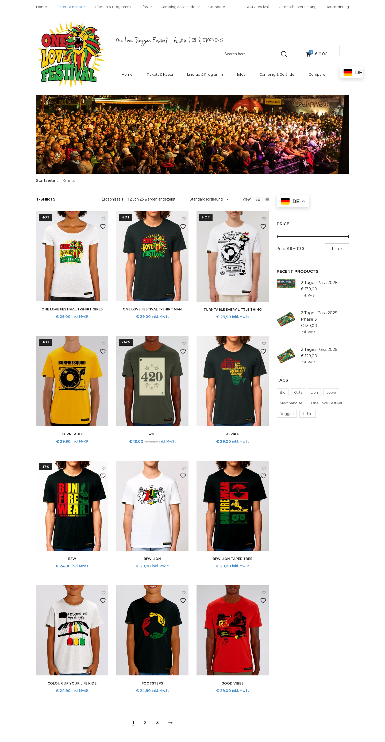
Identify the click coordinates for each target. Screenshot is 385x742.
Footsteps (152, 683)
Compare (317, 74)
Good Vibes (232, 683)
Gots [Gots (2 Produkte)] (298, 392)
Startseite (45, 180)
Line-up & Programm (205, 74)
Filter (337, 248)
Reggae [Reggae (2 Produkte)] (287, 414)
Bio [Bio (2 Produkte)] (283, 392)
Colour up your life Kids (72, 683)
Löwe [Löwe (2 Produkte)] (331, 392)
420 (152, 434)
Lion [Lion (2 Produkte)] (314, 392)
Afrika (232, 434)
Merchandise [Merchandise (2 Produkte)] (291, 403)
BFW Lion (152, 559)
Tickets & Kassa (160, 74)
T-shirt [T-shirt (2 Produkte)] (307, 414)
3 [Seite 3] (157, 722)
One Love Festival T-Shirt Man (152, 309)
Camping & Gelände (276, 74)
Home (127, 74)
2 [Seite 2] (145, 722)
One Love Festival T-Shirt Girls (72, 309)
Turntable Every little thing (232, 309)
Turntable (72, 434)
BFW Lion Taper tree (232, 559)
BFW (72, 559)
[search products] (284, 54)
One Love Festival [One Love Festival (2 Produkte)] (326, 403)
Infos (241, 74)
